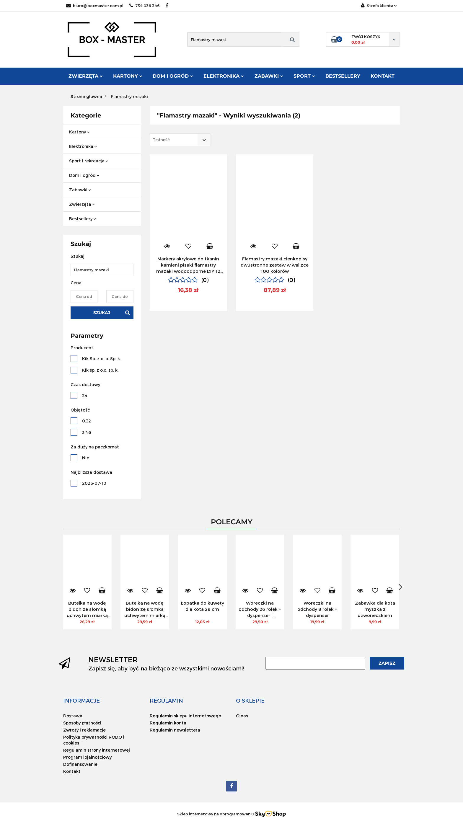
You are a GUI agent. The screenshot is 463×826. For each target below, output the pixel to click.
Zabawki (269, 76)
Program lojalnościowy (87, 757)
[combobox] (180, 139)
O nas (242, 715)
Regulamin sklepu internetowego (185, 715)
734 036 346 (144, 5)
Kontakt (382, 76)
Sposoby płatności (82, 722)
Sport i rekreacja (88, 160)
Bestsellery (342, 76)
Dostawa (72, 715)
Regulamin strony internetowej (96, 749)
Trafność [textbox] (161, 139)
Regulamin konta (168, 722)
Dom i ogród (173, 76)
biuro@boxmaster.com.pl (94, 5)
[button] (81, 700)
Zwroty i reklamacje (84, 729)
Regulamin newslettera (175, 729)
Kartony (127, 76)
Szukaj (101, 312)
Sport (304, 76)
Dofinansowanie (80, 764)
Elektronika (223, 76)
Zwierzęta (86, 76)
